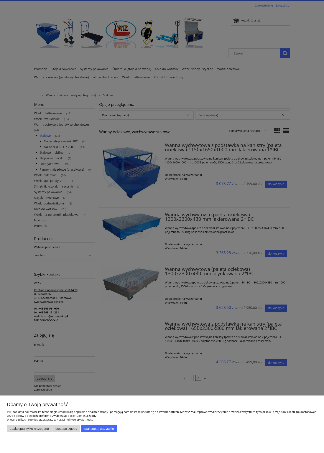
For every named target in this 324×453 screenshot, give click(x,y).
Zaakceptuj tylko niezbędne (29, 428)
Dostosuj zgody (66, 428)
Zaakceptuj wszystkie (99, 428)
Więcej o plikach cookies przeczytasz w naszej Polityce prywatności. (50, 420)
